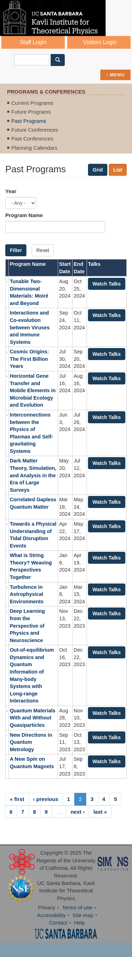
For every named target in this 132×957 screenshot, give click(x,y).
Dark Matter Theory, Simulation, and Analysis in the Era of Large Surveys (33, 475)
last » (100, 812)
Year (11, 191)
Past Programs (28, 121)
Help (79, 923)
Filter (16, 250)
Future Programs (31, 112)
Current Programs (32, 103)
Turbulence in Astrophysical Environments (27, 594)
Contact (58, 923)
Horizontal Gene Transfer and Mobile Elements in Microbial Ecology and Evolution (33, 390)
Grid (98, 170)
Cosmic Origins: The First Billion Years (29, 359)
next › (77, 812)
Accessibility (51, 915)
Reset (42, 250)
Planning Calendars (34, 148)
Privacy (46, 907)
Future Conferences (34, 130)
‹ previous (45, 799)
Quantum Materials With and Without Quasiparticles (33, 718)
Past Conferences (32, 139)
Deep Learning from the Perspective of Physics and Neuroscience (27, 625)
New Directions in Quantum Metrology (31, 742)
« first (17, 799)
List (117, 170)
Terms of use (77, 907)
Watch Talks (107, 284)
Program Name (24, 215)
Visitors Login (100, 42)
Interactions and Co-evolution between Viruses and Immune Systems (30, 327)
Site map (83, 915)
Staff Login (33, 42)
